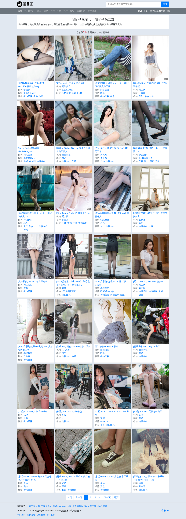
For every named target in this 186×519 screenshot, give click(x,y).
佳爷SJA (66, 350)
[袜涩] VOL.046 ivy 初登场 (69, 411)
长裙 (64, 490)
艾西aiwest (67, 90)
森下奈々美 (34, 506)
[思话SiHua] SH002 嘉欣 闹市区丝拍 (111, 478)
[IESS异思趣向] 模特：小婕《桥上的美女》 (111, 283)
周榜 (46, 11)
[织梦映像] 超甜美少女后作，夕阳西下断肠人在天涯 (112, 85)
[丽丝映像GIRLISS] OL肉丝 (146, 346)
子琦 (64, 486)
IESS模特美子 (145, 158)
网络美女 (66, 86)
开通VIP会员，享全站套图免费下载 (152, 11)
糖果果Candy (30, 158)
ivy (63, 418)
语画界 (27, 90)
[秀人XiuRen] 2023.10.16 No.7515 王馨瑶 (150, 85)
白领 (161, 291)
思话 (26, 483)
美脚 (141, 161)
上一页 (78, 497)
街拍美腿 (104, 295)
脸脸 (26, 418)
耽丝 (64, 288)
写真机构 (81, 11)
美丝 (74, 161)
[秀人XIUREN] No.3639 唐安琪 (148, 281)
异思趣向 (143, 155)
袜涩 (26, 415)
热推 (66, 11)
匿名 (102, 93)
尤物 (102, 161)
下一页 (107, 497)
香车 (102, 425)
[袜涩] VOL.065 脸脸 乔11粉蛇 (33, 411)
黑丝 (146, 161)
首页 (20, 11)
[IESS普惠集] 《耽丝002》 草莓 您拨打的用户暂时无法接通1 (73, 283)
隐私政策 (31, 515)
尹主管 (142, 486)
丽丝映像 (104, 350)
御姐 (41, 96)
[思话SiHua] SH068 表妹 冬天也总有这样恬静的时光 (34, 478)
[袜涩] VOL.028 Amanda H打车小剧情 (112, 413)
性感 (26, 161)
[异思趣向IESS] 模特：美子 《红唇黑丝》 (150, 150)
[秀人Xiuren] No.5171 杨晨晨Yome (73, 213)
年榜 (59, 11)
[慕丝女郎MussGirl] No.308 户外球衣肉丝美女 (73, 150)
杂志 (112, 96)
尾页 (116, 497)
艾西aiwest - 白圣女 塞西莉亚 (70, 83)
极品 (35, 96)
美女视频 (92, 11)
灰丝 (102, 226)
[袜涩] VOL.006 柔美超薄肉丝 (147, 411)
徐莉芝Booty (30, 93)
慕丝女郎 (66, 155)
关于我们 (50, 515)
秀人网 (142, 90)
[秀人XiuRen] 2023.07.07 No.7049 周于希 (111, 150)
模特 (72, 11)
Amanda (104, 421)
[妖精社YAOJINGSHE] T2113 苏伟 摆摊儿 (150, 215)
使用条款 (21, 515)
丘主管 (27, 356)
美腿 (157, 161)
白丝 (74, 356)
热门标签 (28, 11)
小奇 (69, 506)
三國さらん (46, 506)
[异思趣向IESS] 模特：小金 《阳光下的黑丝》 (35, 215)
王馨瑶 (142, 93)
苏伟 (141, 223)
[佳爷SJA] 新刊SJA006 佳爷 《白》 (73, 346)
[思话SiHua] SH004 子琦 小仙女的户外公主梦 (73, 478)
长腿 (151, 226)
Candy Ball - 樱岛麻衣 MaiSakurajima (28, 150)
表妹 (26, 486)
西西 (102, 223)
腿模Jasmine (59, 506)
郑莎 (105, 506)
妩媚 (74, 93)
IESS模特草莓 (69, 291)
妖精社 (142, 220)
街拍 (26, 230)
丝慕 (141, 483)
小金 (26, 223)
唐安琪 (142, 288)
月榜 (52, 11)
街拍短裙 (43, 226)
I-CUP (80, 93)
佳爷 (64, 353)
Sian (86, 506)
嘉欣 (102, 486)
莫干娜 (93, 506)
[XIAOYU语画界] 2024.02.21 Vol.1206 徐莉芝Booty (32, 85)
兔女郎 (32, 161)
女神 (64, 223)
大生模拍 (28, 285)
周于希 (103, 158)
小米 (99, 506)
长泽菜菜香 (77, 506)
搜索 (165, 4)
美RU (141, 96)
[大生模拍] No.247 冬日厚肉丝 (32, 281)
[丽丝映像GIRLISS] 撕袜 (107, 346)
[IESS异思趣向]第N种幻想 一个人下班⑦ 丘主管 (35, 348)
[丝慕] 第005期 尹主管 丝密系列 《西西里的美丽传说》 (148, 478)
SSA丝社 (104, 220)
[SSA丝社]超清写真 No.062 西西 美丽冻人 (112, 215)
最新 (39, 11)
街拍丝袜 (28, 96)
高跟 (152, 161)
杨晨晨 (65, 220)
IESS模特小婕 (107, 291)
